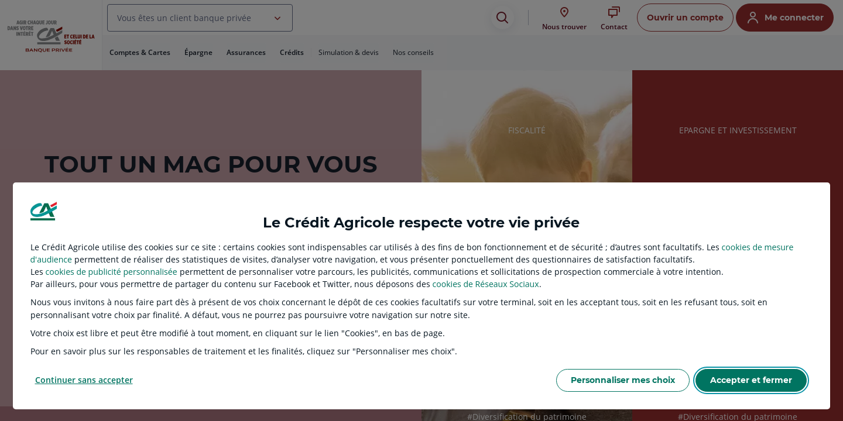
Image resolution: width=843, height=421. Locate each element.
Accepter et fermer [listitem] (751, 380)
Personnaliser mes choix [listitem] (623, 380)
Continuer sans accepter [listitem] (84, 379)
